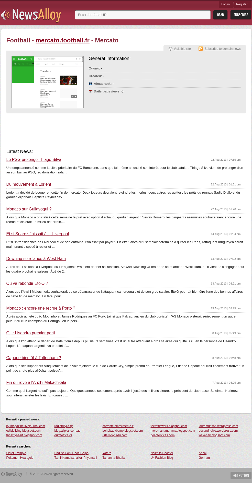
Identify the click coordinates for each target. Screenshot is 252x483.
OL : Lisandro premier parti (30, 333)
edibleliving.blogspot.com (23, 430)
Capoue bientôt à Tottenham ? (33, 358)
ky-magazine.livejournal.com (25, 426)
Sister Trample (16, 453)
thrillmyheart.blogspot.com (24, 435)
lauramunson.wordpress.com (218, 426)
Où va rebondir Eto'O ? (27, 283)
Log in (225, 4)
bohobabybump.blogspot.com (123, 430)
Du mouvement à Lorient (28, 184)
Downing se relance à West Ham (36, 259)
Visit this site (182, 49)
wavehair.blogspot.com (214, 435)
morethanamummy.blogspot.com (173, 430)
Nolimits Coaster (162, 453)
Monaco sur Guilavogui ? (29, 209)
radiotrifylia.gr (63, 426)
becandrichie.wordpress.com (218, 430)
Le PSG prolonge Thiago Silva (33, 160)
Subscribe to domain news (223, 49)
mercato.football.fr (63, 40)
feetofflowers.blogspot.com (169, 426)
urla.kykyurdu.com (115, 435)
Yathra (107, 453)
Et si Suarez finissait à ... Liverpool (37, 234)
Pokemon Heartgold (20, 458)
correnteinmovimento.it (118, 426)
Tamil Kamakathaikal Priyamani (75, 458)
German (204, 458)
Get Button (241, 475)
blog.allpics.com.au (67, 430)
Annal (203, 453)
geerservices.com (163, 435)
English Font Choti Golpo (71, 453)
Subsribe (240, 15)
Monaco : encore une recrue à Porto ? (40, 308)
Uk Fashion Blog (162, 458)
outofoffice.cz (63, 435)
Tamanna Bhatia (114, 458)
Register (242, 4)
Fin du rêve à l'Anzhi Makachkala (36, 383)
